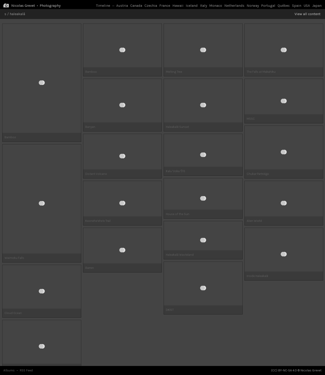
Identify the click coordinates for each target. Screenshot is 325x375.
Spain (296, 5)
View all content (307, 14)
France (164, 5)
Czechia (150, 5)
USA (307, 5)
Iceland (192, 5)
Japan (317, 5)
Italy (203, 5)
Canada (136, 5)
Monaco (215, 5)
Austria (122, 5)
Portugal (268, 5)
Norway (253, 5)
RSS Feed (26, 370)
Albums (9, 370)
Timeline (103, 5)
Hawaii (177, 5)
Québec (284, 5)
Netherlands (234, 5)
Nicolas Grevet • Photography (35, 5)
